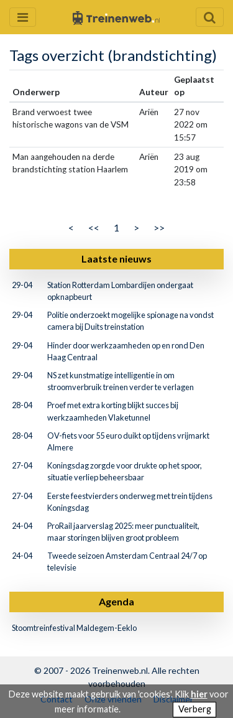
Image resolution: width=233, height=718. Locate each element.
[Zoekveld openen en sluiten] (210, 17)
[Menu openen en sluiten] (22, 17)
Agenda (116, 601)
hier (199, 694)
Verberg (194, 709)
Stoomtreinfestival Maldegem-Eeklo (74, 628)
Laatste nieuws (116, 258)
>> (159, 227)
